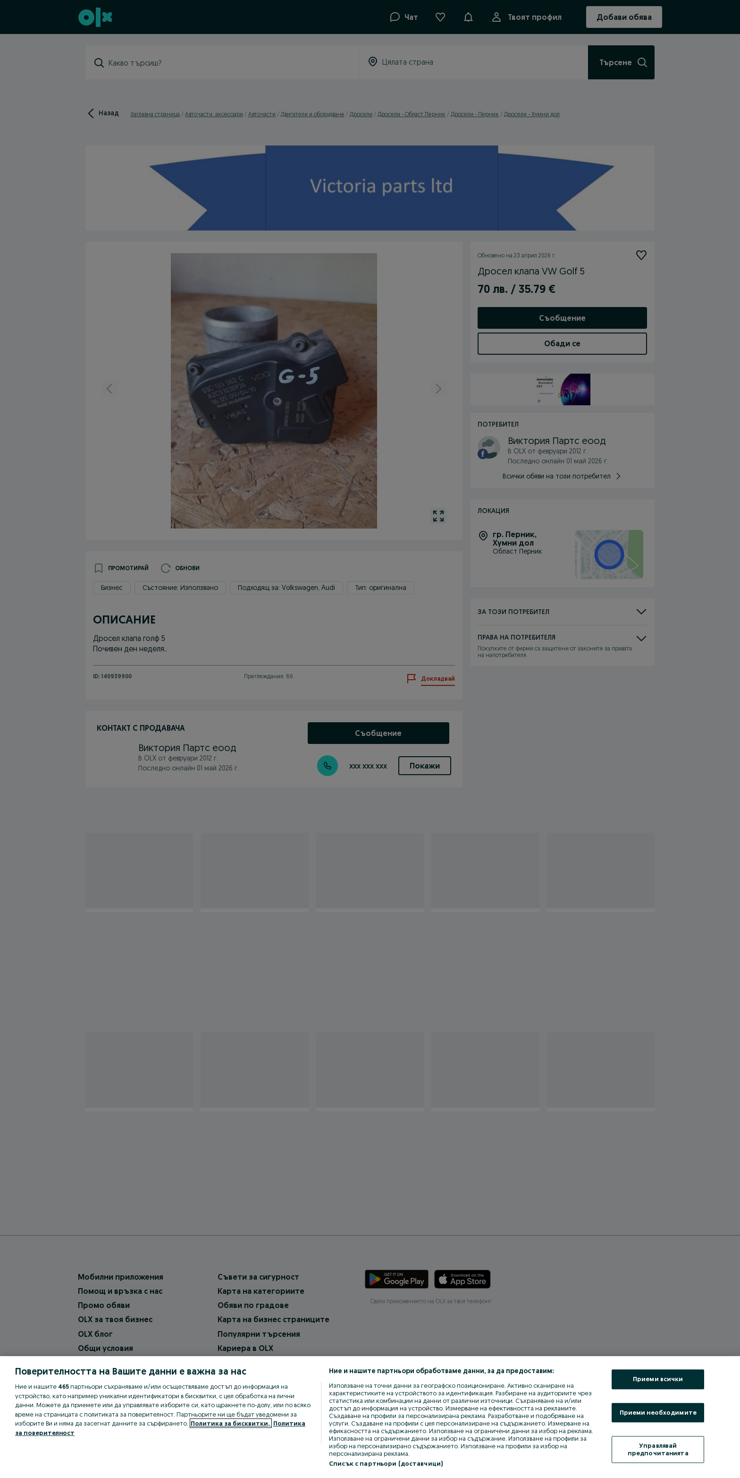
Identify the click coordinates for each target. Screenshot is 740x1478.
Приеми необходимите (658, 1412)
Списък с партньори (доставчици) (386, 1463)
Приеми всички (658, 1379)
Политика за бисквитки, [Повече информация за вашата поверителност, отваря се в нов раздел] (231, 1423)
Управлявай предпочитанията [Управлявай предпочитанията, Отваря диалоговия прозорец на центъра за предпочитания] (658, 1449)
